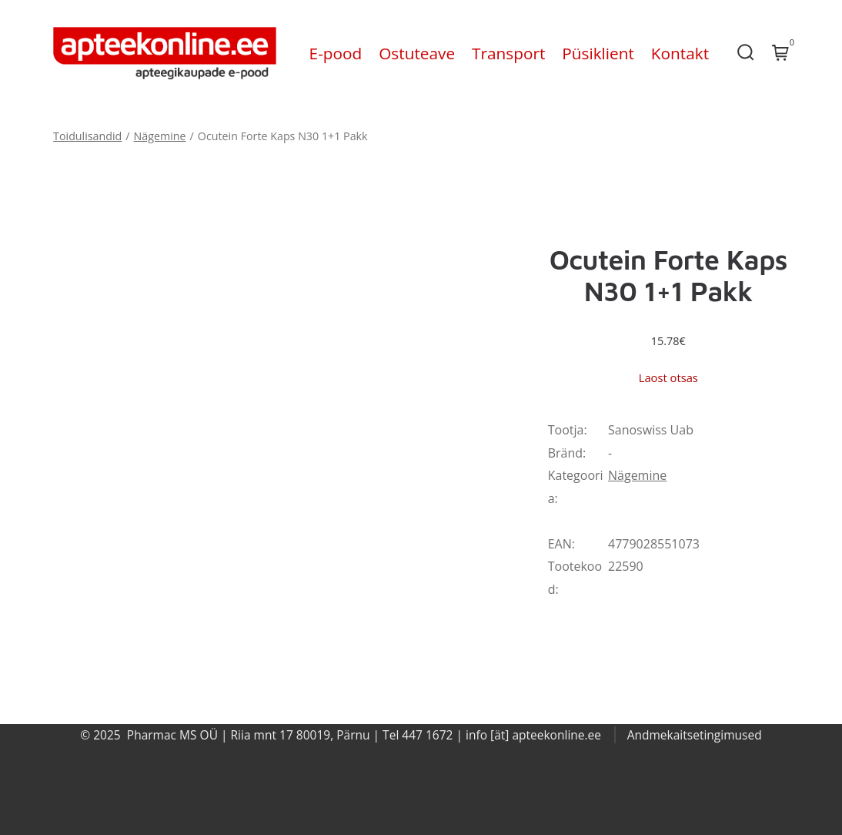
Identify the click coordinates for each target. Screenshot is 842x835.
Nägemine (160, 136)
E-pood (336, 53)
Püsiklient (598, 53)
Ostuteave (417, 53)
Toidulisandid (87, 136)
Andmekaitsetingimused (694, 734)
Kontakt (680, 53)
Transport (508, 53)
